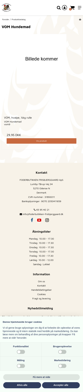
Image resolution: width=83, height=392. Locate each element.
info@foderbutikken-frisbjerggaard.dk (43, 214)
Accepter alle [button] (60, 385)
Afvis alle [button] (22, 385)
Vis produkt (41, 141)
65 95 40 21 (41, 209)
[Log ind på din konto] (64, 7)
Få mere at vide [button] (41, 377)
